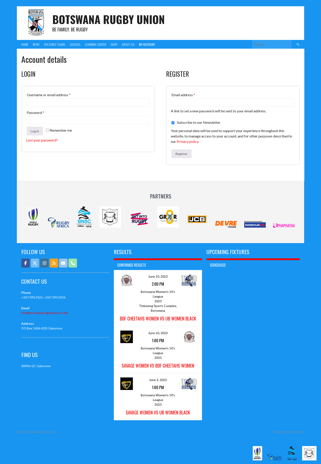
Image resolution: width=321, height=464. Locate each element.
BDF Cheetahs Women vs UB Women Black (158, 318)
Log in (35, 131)
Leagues (75, 44)
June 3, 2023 (158, 380)
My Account (147, 44)
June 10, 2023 (158, 276)
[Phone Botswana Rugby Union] (72, 263)
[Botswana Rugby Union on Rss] (54, 263)
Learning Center (95, 44)
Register (181, 154)
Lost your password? (42, 140)
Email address (190, 94)
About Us (128, 44)
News (36, 44)
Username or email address (55, 94)
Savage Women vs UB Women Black (158, 412)
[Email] (63, 263)
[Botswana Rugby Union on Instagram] (44, 263)
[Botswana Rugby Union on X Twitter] (35, 263)
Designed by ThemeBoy (289, 432)
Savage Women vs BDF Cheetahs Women (158, 365)
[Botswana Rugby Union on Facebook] (25, 263)
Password (42, 112)
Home (24, 44)
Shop (114, 44)
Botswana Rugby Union (108, 19)
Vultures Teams (54, 44)
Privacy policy (187, 141)
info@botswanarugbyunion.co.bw (44, 313)
